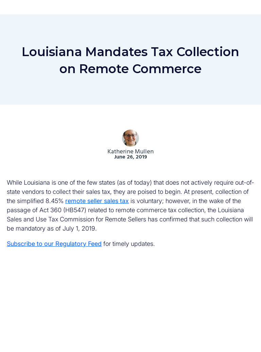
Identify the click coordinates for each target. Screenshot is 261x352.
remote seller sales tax (97, 200)
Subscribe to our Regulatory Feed (54, 243)
